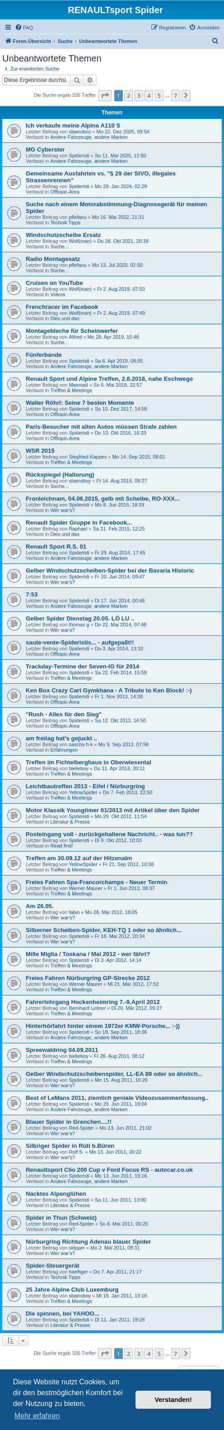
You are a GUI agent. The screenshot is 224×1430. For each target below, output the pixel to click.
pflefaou (77, 217)
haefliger (78, 1271)
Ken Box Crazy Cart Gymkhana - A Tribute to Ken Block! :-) (109, 690)
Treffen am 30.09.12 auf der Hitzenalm (79, 858)
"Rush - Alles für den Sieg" (64, 714)
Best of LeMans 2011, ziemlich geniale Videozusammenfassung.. (117, 1097)
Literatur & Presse (70, 821)
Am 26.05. (40, 906)
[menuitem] (24, 27)
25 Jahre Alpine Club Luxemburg (72, 1289)
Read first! (61, 845)
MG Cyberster (45, 149)
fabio (74, 912)
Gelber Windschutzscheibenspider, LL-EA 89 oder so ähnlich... (114, 1073)
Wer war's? (62, 510)
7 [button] (175, 95)
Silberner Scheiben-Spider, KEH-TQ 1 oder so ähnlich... (104, 930)
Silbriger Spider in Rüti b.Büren (70, 1145)
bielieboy (78, 768)
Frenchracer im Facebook (62, 306)
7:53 (31, 594)
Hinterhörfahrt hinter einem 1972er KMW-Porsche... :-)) (103, 1026)
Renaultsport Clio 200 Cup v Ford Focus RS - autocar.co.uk (109, 1169)
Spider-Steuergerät (52, 1265)
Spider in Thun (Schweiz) (61, 1217)
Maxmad (78, 385)
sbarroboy (80, 131)
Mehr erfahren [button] (37, 1416)
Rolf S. (76, 1152)
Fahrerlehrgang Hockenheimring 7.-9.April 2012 (93, 1002)
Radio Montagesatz (53, 259)
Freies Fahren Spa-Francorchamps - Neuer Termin (96, 882)
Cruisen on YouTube (54, 282)
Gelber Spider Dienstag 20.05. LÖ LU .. (80, 618)
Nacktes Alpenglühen (56, 1193)
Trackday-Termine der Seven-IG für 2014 (82, 666)
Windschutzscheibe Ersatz (63, 235)
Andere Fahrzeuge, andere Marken (88, 137)
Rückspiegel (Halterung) (60, 474)
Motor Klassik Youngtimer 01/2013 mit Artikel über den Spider (113, 810)
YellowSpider (83, 792)
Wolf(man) (80, 241)
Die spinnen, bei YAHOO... (62, 1313)
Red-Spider (81, 1128)
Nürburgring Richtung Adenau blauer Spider (88, 1241)
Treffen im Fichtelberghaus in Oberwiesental (88, 762)
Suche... (59, 246)
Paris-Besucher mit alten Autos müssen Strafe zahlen (101, 426)
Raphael (78, 528)
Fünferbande (44, 354)
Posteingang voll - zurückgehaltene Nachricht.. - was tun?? (109, 834)
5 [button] (159, 95)
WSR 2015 (40, 450)
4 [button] (148, 95)
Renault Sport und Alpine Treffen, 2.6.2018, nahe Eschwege (109, 378)
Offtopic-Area (64, 191)
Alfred (75, 337)
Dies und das (64, 318)
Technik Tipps (65, 222)
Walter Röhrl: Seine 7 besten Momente (80, 402)
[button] (105, 95)
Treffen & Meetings (71, 390)
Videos (57, 294)
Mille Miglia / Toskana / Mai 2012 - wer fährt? (88, 954)
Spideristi (79, 155)
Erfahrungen (64, 750)
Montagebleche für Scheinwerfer (72, 330)
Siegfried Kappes (88, 456)
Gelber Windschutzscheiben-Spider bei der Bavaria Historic (110, 570)
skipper (76, 1247)
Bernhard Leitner (87, 1008)
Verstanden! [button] (173, 1399)
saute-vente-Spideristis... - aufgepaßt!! (80, 642)
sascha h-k (81, 744)
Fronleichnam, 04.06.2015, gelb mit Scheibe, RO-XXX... (103, 498)
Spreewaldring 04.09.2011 (62, 1049)
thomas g (79, 624)
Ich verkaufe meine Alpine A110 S (73, 125)
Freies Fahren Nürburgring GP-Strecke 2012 (88, 978)
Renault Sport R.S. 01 (56, 546)
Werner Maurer (85, 888)
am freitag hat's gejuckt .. (61, 738)
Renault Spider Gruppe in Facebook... (79, 522)
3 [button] (138, 95)
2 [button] (128, 95)
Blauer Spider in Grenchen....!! (69, 1121)
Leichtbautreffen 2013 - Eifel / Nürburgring (85, 786)
